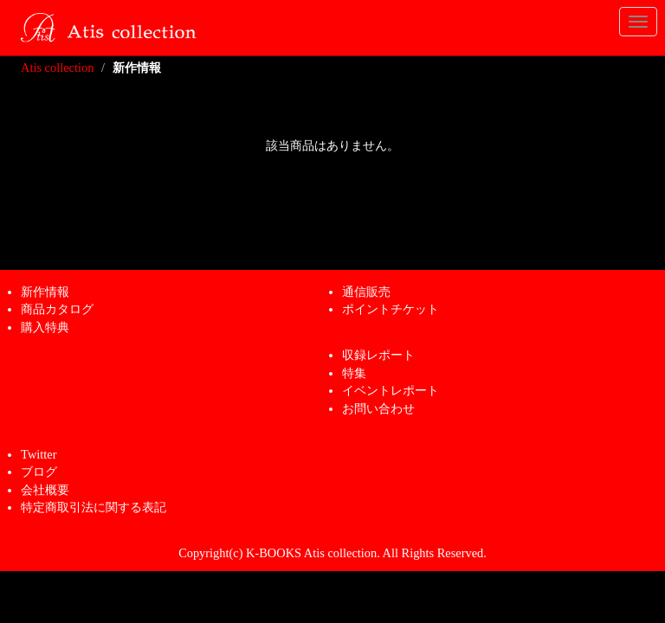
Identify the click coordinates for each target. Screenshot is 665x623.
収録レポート (378, 355)
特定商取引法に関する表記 (93, 507)
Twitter (38, 454)
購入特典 (45, 327)
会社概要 (45, 490)
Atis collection (57, 67)
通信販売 (366, 292)
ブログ (39, 471)
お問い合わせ (378, 408)
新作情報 (45, 292)
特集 (354, 373)
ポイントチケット (390, 309)
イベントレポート (390, 390)
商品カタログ (57, 309)
